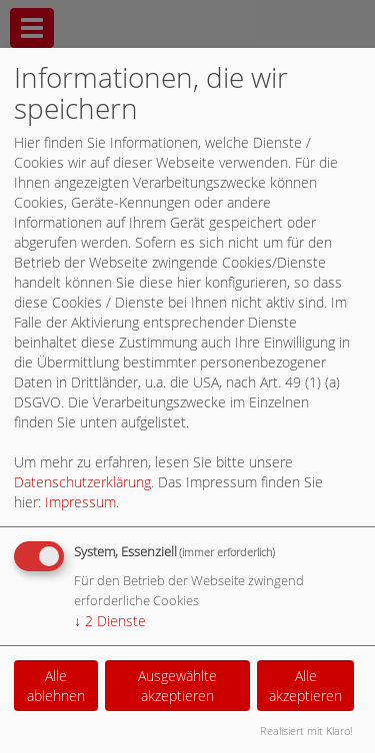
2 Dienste (110, 620)
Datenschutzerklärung (82, 481)
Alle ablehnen (56, 685)
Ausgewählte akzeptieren (177, 685)
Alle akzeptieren (305, 685)
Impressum (80, 501)
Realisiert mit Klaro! (306, 730)
